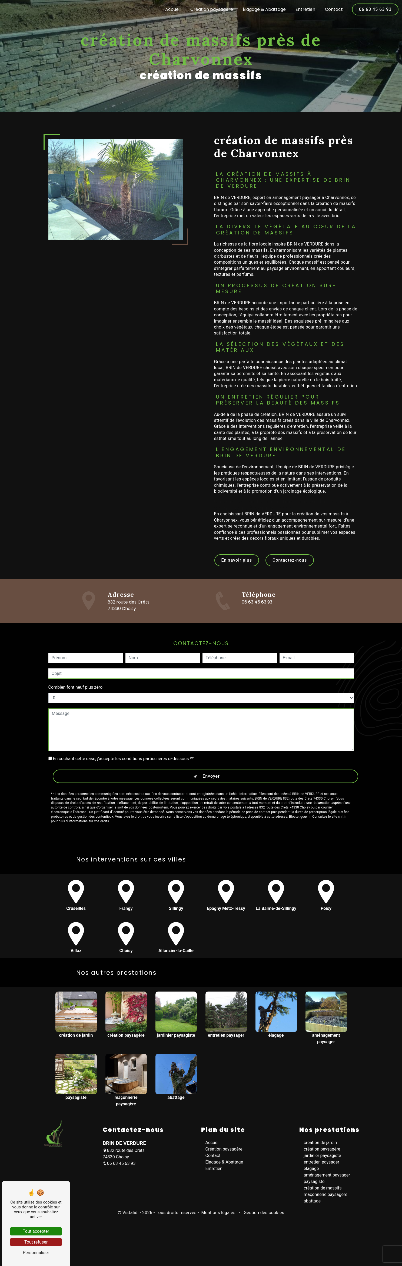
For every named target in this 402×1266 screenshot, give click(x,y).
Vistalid (130, 1216)
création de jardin (320, 1146)
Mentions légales (218, 1216)
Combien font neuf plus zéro (75, 664)
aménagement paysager (327, 1179)
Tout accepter (36, 1231)
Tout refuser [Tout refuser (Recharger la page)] (36, 1242)
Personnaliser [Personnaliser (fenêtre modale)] (36, 1252)
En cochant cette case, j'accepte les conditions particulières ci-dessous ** (123, 735)
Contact (333, 9)
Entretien (304, 9)
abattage (312, 1205)
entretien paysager (321, 1166)
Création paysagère (210, 9)
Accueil (172, 9)
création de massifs (322, 1192)
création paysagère (322, 1153)
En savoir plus (236, 564)
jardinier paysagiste (322, 1159)
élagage (311, 1172)
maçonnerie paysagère (325, 1198)
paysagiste (314, 1185)
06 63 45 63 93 (374, 9)
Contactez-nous (290, 564)
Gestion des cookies (263, 1216)
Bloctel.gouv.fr (300, 794)
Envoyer (211, 753)
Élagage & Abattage (263, 9)
